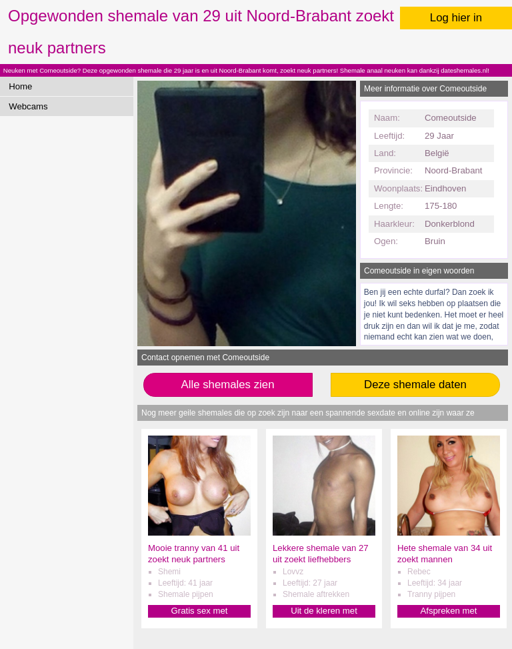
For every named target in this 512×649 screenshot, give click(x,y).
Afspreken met (448, 611)
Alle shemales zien (228, 384)
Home (20, 86)
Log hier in (456, 17)
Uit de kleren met (324, 611)
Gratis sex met (199, 611)
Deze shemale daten (415, 384)
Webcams (28, 106)
